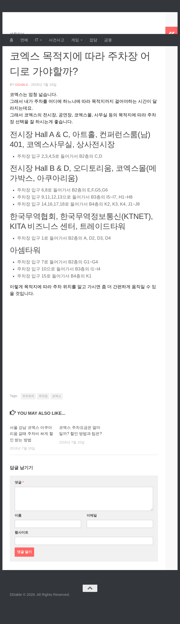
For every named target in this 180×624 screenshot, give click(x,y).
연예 (24, 40)
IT (36, 40)
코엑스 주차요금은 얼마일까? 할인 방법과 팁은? (81, 452)
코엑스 (56, 415)
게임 (75, 40)
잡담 (93, 40)
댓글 (19, 501)
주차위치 (28, 415)
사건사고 (56, 40)
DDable (27, 17)
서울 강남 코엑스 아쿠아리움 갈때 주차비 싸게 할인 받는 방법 (30, 452)
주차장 (43, 415)
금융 (108, 40)
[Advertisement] (84, 357)
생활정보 (17, 53)
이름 (18, 535)
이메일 (92, 535)
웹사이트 (21, 552)
